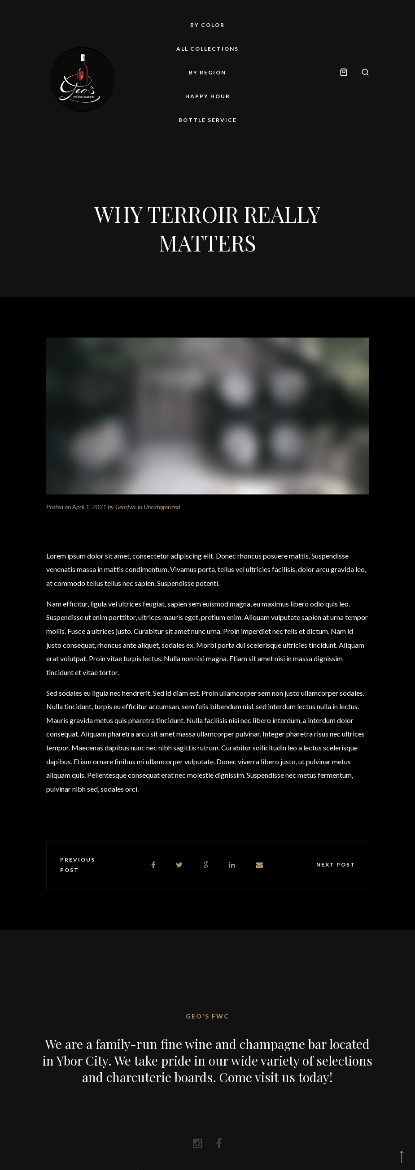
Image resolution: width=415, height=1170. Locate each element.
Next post (335, 864)
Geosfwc (125, 507)
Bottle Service (208, 120)
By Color (207, 25)
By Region (207, 72)
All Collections (207, 48)
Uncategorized (162, 507)
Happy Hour (207, 96)
